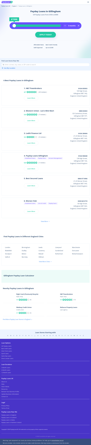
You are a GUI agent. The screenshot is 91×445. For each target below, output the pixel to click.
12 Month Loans (6, 372)
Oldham (41, 257)
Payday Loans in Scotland (8, 417)
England (14, 6)
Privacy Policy (5, 405)
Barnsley (25, 257)
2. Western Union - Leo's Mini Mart (39, 111)
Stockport (8, 254)
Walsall (41, 254)
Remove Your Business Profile (10, 391)
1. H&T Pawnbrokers (33, 88)
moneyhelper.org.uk (57, 440)
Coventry (42, 251)
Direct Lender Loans (7, 358)
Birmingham (26, 247)
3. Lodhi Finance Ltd (32, 133)
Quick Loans (5, 353)
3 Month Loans (5, 367)
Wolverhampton (77, 254)
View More (45, 221)
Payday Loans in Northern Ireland (11, 422)
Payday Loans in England (8, 415)
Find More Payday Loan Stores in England (18, 319)
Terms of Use (5, 408)
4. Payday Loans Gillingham (36, 156)
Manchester (76, 247)
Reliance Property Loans (68, 307)
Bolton (24, 254)
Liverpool (58, 247)
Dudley (24, 251)
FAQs (2, 384)
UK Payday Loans (6, 346)
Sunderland (59, 251)
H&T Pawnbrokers (66, 294)
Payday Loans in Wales (8, 420)
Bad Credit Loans (6, 348)
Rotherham (59, 254)
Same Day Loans (6, 356)
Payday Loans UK (5, 6)
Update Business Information (10, 394)
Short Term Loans (6, 351)
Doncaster (75, 251)
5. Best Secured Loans (33, 178)
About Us (4, 382)
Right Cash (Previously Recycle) (27, 294)
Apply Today (45, 34)
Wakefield (8, 251)
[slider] (14, 26)
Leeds (40, 247)
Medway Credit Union (24, 307)
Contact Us (4, 396)
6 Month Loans (5, 370)
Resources (4, 389)
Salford (7, 257)
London (7, 247)
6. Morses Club (30, 201)
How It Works (5, 386)
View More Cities (45, 262)
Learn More (31, 98)
